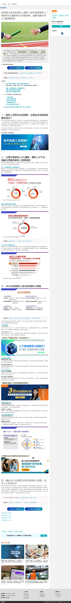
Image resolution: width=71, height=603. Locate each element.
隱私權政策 (3, 601)
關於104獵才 (58, 594)
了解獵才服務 (42, 594)
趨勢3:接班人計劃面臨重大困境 (13, 91)
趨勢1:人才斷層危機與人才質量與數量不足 (15, 88)
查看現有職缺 (26, 594)
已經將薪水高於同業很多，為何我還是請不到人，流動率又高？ (21, 77)
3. (11, 100)
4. (11, 102)
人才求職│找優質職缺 (34, 68)
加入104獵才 (58, 596)
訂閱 (61, 26)
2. (11, 99)
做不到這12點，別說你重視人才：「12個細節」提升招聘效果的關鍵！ (23, 502)
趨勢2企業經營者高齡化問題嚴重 (13, 90)
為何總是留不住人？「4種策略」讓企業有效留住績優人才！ (20, 241)
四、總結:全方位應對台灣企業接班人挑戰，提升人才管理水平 (17, 107)
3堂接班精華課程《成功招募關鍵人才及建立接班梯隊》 (30, 73)
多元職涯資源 (26, 598)
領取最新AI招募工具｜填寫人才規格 (28, 497)
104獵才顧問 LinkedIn (6, 517)
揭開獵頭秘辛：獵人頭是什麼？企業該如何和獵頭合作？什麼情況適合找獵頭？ (24, 318)
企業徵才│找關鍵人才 (16, 68)
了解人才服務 (26, 596)
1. (9, 97)
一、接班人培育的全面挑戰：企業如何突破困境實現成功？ (17, 83)
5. (12, 104)
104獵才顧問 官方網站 (6, 513)
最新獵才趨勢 (42, 596)
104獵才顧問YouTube (6, 520)
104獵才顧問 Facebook (6, 515)
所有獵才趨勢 (3, 7)
